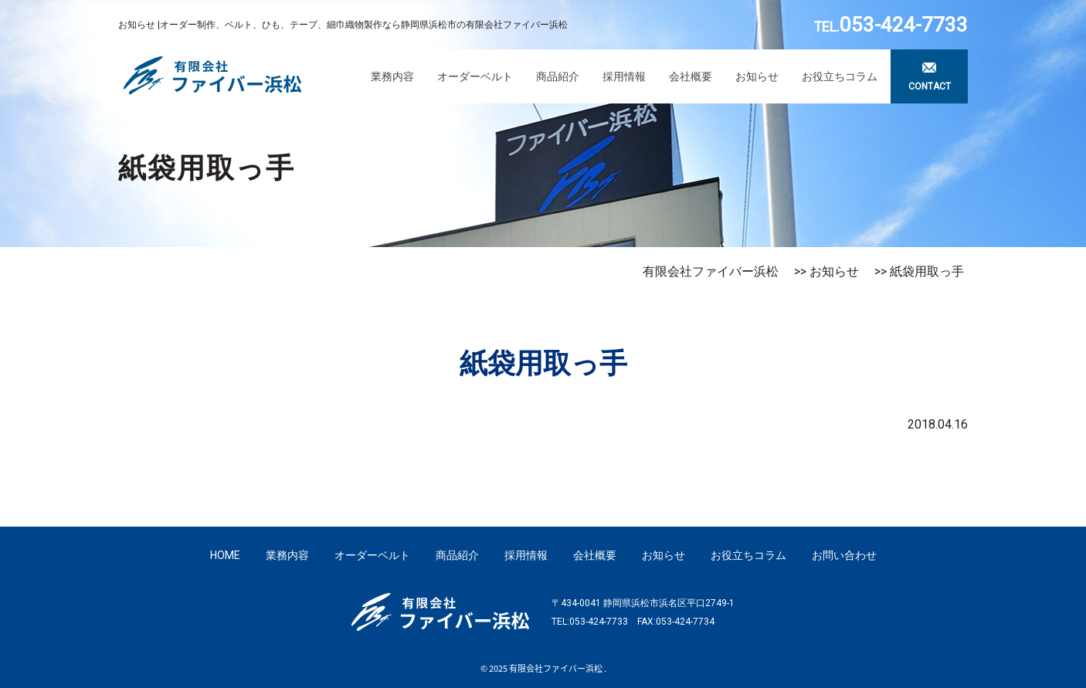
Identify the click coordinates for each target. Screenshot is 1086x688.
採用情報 (624, 76)
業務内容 (392, 76)
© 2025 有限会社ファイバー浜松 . (543, 668)
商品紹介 (557, 76)
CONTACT (929, 86)
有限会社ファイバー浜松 (711, 271)
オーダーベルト (475, 76)
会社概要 (690, 76)
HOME (225, 555)
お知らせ (757, 76)
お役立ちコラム (839, 76)
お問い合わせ (844, 555)
